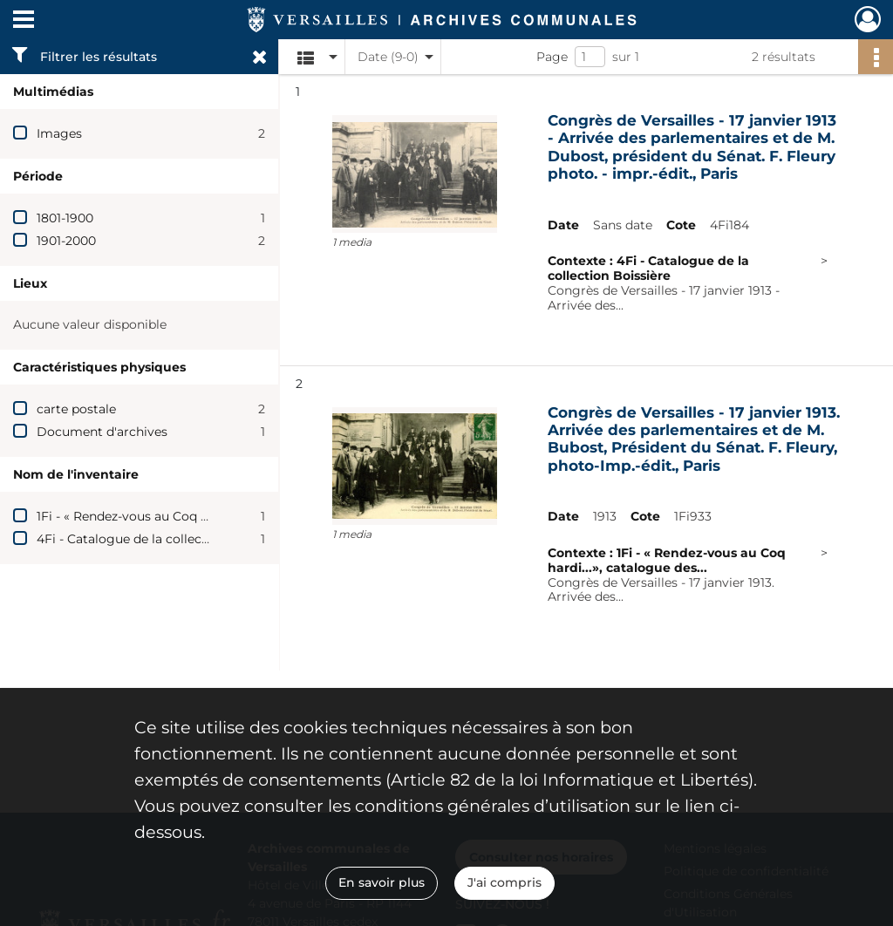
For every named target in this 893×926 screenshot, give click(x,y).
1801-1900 (65, 218)
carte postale (76, 409)
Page (552, 57)
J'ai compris (504, 882)
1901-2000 (66, 241)
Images (59, 133)
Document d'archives (102, 431)
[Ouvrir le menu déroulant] (23, 20)
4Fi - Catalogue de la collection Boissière (161, 539)
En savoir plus (381, 882)
